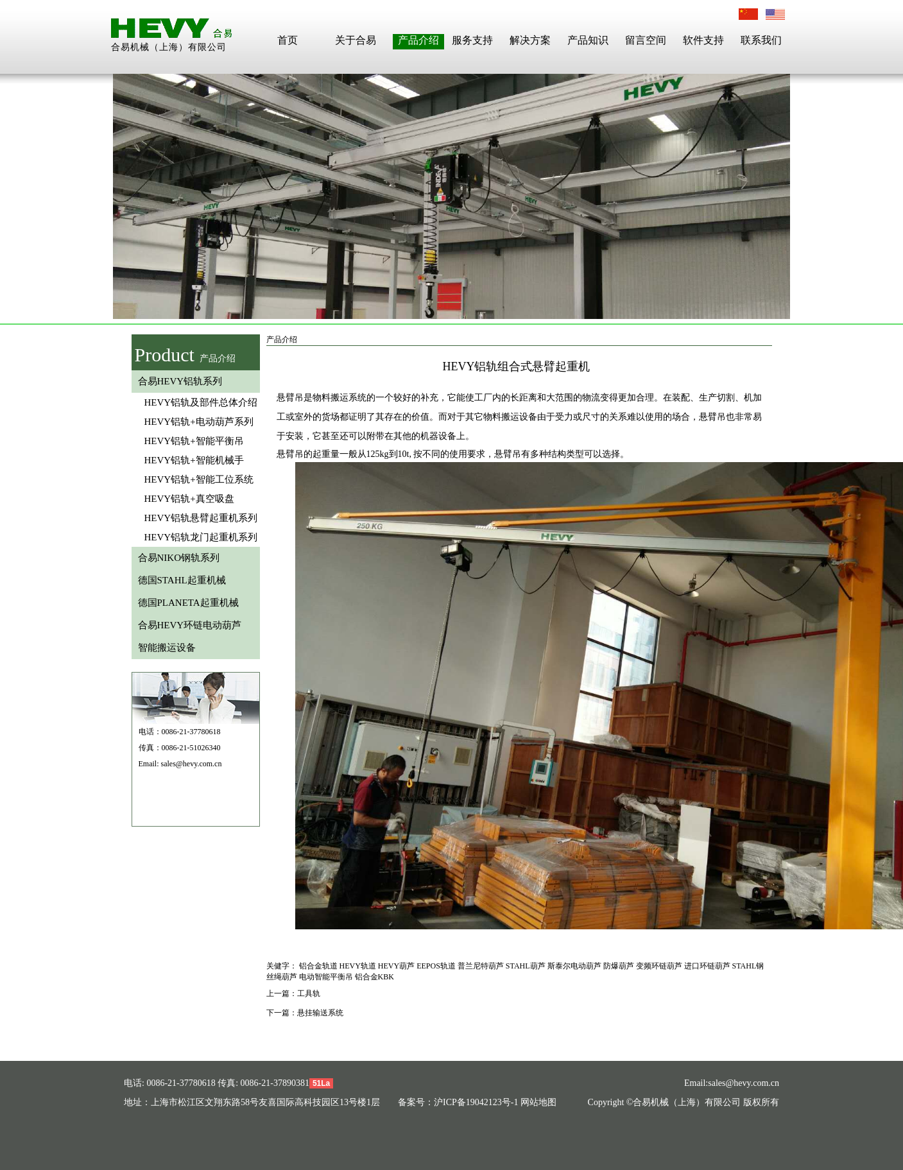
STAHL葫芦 (526, 965)
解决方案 (530, 40)
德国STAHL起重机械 (182, 580)
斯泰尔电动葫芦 (574, 965)
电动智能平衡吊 (326, 976)
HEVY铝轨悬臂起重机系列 (201, 518)
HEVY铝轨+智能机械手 (194, 460)
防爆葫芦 (618, 965)
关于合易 (355, 40)
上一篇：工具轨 (293, 993)
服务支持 (472, 40)
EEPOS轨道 (436, 965)
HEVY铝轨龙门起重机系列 (201, 537)
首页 (287, 40)
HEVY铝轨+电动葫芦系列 (199, 422)
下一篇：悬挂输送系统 (304, 1012)
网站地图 (538, 1102)
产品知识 (587, 40)
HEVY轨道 (358, 965)
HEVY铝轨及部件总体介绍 (201, 402)
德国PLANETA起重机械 (188, 603)
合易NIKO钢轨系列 (179, 558)
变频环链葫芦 (659, 965)
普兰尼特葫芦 (481, 965)
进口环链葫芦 (707, 965)
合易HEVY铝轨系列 (180, 381)
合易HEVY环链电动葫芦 (190, 625)
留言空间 (645, 40)
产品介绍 (418, 40)
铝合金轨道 (318, 965)
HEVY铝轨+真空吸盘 (189, 499)
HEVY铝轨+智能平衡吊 (194, 441)
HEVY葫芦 (396, 965)
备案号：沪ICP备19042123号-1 (458, 1102)
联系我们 (761, 40)
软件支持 (703, 40)
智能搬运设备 (167, 647)
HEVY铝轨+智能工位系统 (199, 479)
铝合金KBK (374, 976)
